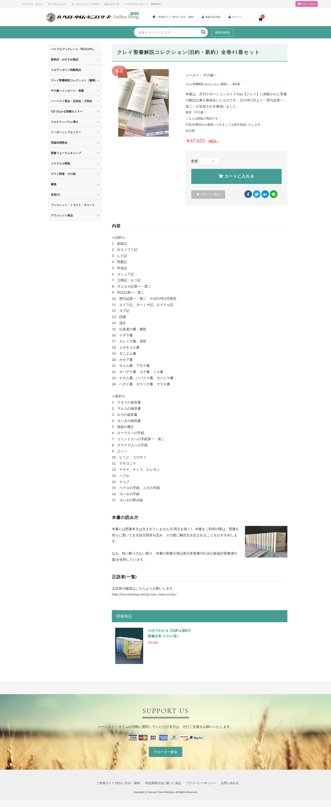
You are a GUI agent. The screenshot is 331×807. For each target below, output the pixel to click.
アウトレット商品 (62, 215)
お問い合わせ (230, 783)
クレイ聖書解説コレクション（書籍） (74, 80)
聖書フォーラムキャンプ (66, 153)
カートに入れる (236, 176)
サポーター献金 (165, 752)
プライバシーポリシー (201, 783)
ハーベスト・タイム (32, 4)
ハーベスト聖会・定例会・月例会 (71, 101)
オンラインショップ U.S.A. (85, 4)
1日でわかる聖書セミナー (67, 111)
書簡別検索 (222, 32)
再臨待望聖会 (59, 142)
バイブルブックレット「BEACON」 (144, 4)
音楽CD (55, 194)
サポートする (306, 4)
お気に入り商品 (208, 194)
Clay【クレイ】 (112, 4)
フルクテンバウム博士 (64, 121)
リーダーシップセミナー (66, 132)
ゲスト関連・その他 (63, 173)
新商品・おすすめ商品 (64, 59)
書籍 (53, 184)
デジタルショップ (57, 4)
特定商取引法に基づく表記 (163, 783)
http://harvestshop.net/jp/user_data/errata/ (144, 594)
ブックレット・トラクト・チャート (73, 205)
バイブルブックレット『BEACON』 (73, 49)
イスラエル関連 (60, 163)
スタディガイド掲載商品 (66, 69)
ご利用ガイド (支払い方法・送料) (118, 783)
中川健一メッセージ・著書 (67, 90)
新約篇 (236, 83)
